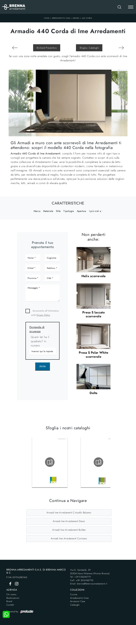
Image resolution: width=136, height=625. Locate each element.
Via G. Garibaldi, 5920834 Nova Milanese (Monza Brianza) (90, 571)
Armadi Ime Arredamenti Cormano (69, 538)
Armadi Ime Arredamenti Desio (69, 521)
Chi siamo (11, 594)
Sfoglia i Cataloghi (89, 48)
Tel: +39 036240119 (80, 576)
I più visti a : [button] (96, 211)
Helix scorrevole (93, 276)
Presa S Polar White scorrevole (93, 354)
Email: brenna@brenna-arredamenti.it (88, 583)
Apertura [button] (81, 211)
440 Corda (87, 18)
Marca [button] (37, 211)
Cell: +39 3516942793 (81, 580)
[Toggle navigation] (130, 7)
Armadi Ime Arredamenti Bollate (69, 530)
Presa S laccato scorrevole (93, 314)
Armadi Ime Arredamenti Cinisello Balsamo (69, 512)
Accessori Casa (77, 601)
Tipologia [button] (68, 211)
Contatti (10, 604)
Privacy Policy (43, 315)
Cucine (73, 594)
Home (46, 18)
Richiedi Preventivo (47, 48)
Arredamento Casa (61, 18)
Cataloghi (75, 604)
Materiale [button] (48, 211)
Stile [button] (58, 211)
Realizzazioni (12, 598)
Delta (93, 393)
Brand (9, 601)
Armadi (76, 18)
